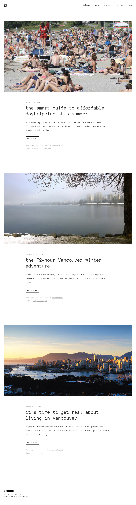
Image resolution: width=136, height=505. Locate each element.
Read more (32, 138)
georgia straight (39, 301)
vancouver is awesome (41, 149)
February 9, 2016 (34, 255)
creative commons (21, 496)
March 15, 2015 (33, 407)
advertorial (57, 145)
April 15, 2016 (33, 102)
